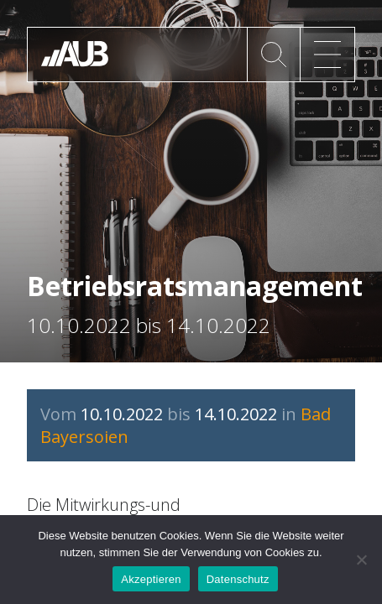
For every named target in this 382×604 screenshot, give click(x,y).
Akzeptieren (151, 579)
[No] (361, 559)
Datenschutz (238, 579)
